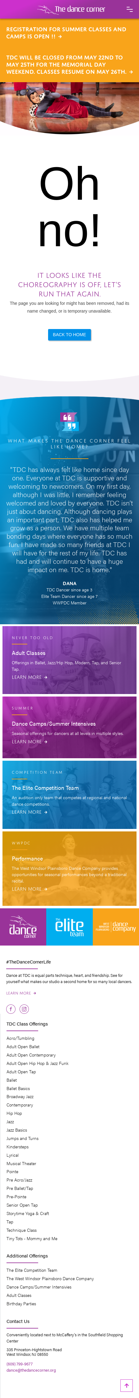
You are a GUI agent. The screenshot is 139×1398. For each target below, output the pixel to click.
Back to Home (69, 334)
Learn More (29, 676)
